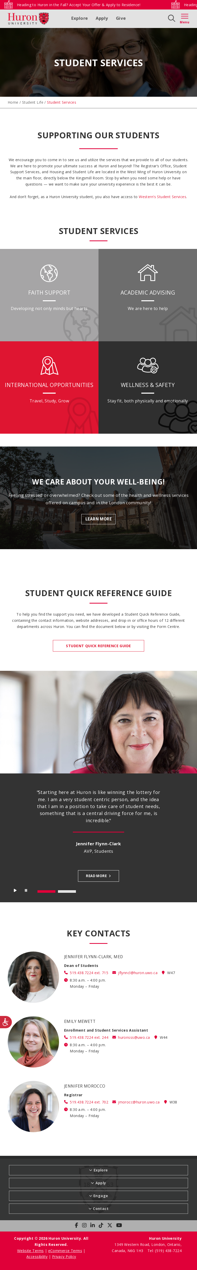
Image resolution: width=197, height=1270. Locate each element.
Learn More (98, 519)
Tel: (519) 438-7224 (164, 1250)
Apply (102, 18)
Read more (96, 876)
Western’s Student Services (162, 196)
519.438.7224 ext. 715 (89, 972)
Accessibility (36, 1256)
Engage (100, 1195)
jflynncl (137, 972)
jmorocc (139, 1102)
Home (13, 102)
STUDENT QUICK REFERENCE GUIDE (98, 645)
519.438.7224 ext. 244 (89, 1037)
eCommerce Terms (65, 1250)
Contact (101, 1208)
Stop (26, 892)
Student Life (32, 102)
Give (121, 18)
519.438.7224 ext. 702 (89, 1102)
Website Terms (30, 1250)
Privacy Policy (64, 1256)
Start (15, 892)
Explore (79, 18)
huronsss (134, 1037)
